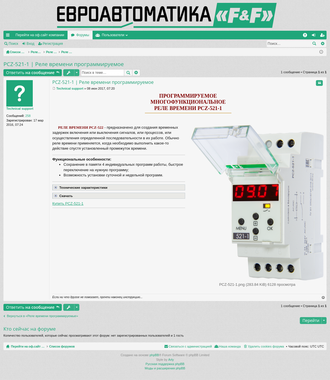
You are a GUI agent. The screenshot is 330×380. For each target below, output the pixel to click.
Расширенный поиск (322, 43)
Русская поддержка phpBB (164, 364)
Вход (30, 44)
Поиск (13, 44)
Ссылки (9, 36)
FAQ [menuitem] (306, 36)
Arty (171, 359)
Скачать (63, 195)
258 (27, 115)
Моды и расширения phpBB (165, 368)
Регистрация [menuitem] (323, 36)
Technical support (19, 108)
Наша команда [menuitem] (230, 346)
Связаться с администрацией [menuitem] (190, 346)
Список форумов (75, 346)
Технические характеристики (80, 187)
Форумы (82, 35)
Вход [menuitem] (315, 36)
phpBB (154, 355)
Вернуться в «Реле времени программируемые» (42, 316)
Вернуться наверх (323, 298)
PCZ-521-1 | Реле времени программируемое (63, 64)
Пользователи (113, 35)
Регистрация (53, 44)
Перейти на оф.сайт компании (40, 35)
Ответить (30, 72)
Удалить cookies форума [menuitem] (266, 346)
